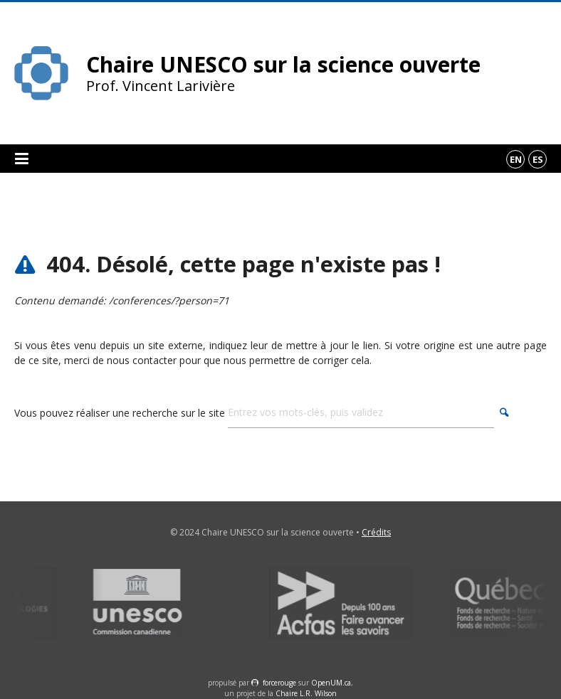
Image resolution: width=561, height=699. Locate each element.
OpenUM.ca (331, 683)
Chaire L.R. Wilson (306, 693)
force (279, 683)
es (538, 159)
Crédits (376, 532)
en (516, 159)
